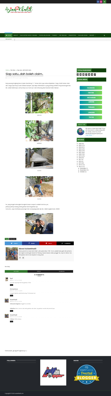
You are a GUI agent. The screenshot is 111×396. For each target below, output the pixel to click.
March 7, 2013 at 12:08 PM (16, 290)
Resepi (92, 35)
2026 (80, 143)
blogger (16, 271)
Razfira (13, 308)
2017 (80, 159)
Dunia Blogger (44, 35)
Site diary (12, 70)
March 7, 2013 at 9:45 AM (16, 280)
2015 (80, 163)
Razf (11, 278)
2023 (80, 149)
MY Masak (63, 35)
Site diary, (25, 78)
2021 (80, 152)
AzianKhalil (13, 300)
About (15, 35)
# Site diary (13, 239)
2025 (80, 145)
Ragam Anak (83, 35)
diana (12, 319)
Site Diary (9, 39)
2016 (80, 161)
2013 (80, 166)
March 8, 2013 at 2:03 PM (16, 301)
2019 (80, 156)
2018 (80, 158)
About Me (81, 124)
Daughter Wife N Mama (28, 35)
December (83, 168)
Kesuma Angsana (15, 304)
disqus (39, 271)
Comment (66, 243)
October (82, 172)
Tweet (14, 243)
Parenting (72, 35)
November (83, 170)
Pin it (49, 243)
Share (32, 243)
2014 (80, 165)
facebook (61, 271)
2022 (80, 150)
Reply (11, 285)
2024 (80, 147)
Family (54, 35)
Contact (18, 39)
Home (9, 35)
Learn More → (90, 135)
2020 (80, 154)
